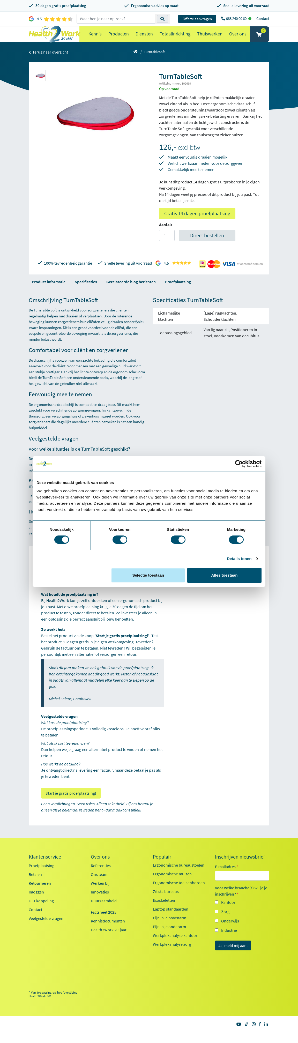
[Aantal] (167, 245)
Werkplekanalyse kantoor (175, 945)
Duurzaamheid (104, 911)
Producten (118, 39)
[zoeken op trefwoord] (116, 19)
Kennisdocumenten (108, 931)
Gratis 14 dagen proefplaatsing (197, 223)
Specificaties (86, 292)
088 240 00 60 (236, 18)
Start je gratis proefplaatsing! (71, 803)
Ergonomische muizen (172, 884)
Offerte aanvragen (197, 18)
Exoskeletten (164, 910)
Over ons (238, 39)
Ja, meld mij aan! (233, 955)
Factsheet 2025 (103, 922)
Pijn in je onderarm (169, 937)
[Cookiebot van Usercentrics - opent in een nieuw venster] (239, 464)
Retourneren (40, 893)
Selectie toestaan (148, 575)
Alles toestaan (224, 575)
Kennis (95, 39)
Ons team (99, 884)
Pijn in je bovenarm (169, 928)
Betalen (35, 884)
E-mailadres (226, 877)
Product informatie (48, 292)
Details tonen (239, 558)
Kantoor (228, 912)
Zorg (225, 922)
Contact (262, 18)
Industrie (229, 940)
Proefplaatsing (178, 292)
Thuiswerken (209, 39)
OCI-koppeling (41, 911)
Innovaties (100, 902)
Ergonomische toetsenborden (179, 893)
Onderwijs (230, 931)
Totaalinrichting (175, 39)
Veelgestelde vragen (46, 928)
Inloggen (36, 902)
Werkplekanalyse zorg (172, 954)
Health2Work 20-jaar (108, 940)
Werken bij (100, 893)
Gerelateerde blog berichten (131, 292)
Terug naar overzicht (48, 62)
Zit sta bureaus (166, 901)
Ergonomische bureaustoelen (178, 875)
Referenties (101, 875)
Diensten (144, 39)
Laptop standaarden (170, 919)
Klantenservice (45, 867)
